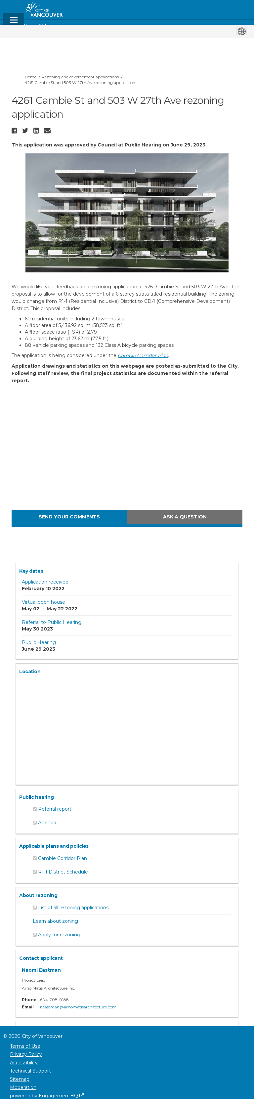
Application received (45, 582)
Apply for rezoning (59, 935)
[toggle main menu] (13, 23)
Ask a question (185, 517)
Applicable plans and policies (54, 846)
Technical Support (30, 1071)
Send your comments (69, 517)
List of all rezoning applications (73, 908)
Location (30, 671)
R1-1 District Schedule (63, 872)
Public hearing (36, 797)
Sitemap (19, 1079)
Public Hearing (39, 642)
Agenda (47, 823)
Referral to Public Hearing (51, 622)
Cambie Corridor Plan (62, 858)
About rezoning (38, 895)
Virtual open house (43, 602)
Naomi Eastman (41, 970)
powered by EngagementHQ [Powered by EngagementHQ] (47, 1096)
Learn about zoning (55, 921)
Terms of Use (25, 1046)
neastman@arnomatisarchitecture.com (78, 1006)
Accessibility (24, 1063)
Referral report (54, 809)
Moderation (23, 1087)
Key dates (31, 571)
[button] (15, 130)
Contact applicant (41, 958)
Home (30, 76)
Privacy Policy (26, 1054)
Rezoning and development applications (80, 76)
